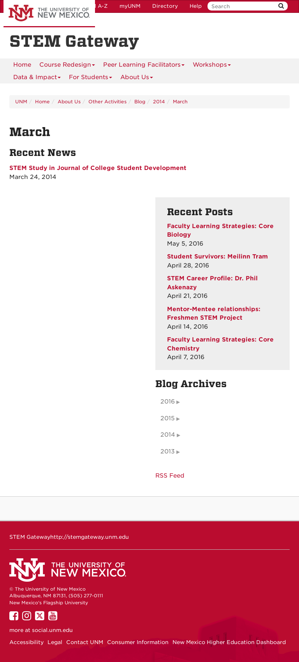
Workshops (212, 66)
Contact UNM (84, 642)
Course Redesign (67, 66)
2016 (167, 401)
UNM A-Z (95, 6)
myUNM (130, 6)
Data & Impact (37, 78)
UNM (21, 101)
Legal (54, 642)
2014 (159, 101)
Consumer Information (138, 642)
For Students (90, 78)
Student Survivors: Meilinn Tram (217, 256)
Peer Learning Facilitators (144, 66)
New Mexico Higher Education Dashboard (229, 642)
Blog (139, 101)
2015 (167, 418)
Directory (165, 6)
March (180, 101)
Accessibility (26, 642)
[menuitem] (22, 64)
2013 (167, 451)
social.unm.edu (52, 630)
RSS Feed (170, 475)
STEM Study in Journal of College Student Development (97, 168)
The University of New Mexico (49, 13)
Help (196, 6)
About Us (136, 78)
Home (22, 64)
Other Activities (107, 101)
